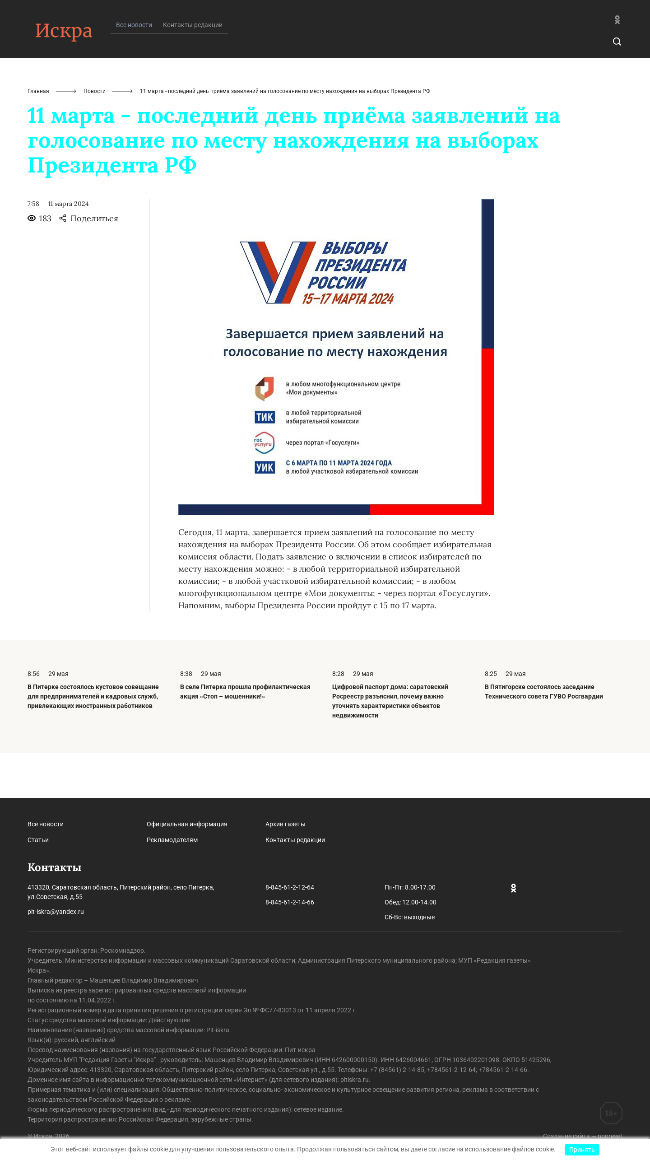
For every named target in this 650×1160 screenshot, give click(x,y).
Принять (582, 1149)
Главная (38, 136)
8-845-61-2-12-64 (289, 887)
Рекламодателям (172, 839)
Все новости (46, 824)
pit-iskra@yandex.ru (56, 911)
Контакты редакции (193, 70)
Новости (95, 136)
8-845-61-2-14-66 (289, 902)
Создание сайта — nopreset (582, 1136)
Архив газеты (285, 824)
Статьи (38, 839)
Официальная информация (187, 824)
